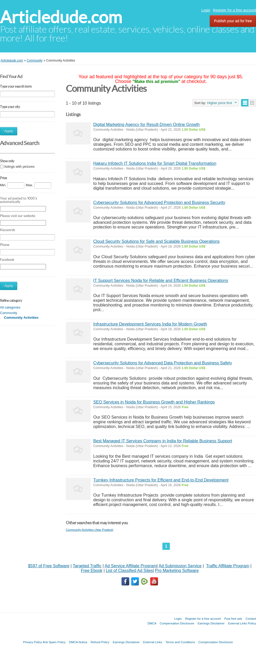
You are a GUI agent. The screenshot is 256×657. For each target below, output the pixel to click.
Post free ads (233, 618)
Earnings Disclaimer (211, 623)
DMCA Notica (78, 642)
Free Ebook (91, 570)
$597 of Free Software (48, 566)
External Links (152, 642)
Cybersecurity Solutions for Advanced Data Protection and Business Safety (162, 363)
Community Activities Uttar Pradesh (89, 529)
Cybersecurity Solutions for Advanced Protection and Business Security (159, 202)
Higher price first (219, 103)
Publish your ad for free (233, 21)
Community (8, 313)
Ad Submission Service (180, 566)
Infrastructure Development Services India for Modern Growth (150, 324)
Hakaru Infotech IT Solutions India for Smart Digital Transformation (154, 163)
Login (205, 10)
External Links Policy (242, 623)
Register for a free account (234, 10)
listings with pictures (19, 166)
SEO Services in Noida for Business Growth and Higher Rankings (154, 402)
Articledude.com (61, 17)
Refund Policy (100, 642)
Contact (251, 618)
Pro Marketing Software (177, 570)
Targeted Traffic (87, 566)
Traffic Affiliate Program (227, 566)
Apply (8, 131)
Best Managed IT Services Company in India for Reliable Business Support (162, 441)
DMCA (152, 623)
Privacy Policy (32, 642)
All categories (10, 307)
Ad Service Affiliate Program (131, 566)
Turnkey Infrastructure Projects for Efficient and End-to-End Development (161, 480)
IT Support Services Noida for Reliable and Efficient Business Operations (160, 280)
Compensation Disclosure (177, 623)
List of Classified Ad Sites (129, 570)
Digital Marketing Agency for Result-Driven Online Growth (146, 124)
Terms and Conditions (180, 642)
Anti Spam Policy (54, 642)
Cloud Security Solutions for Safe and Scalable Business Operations (156, 241)
